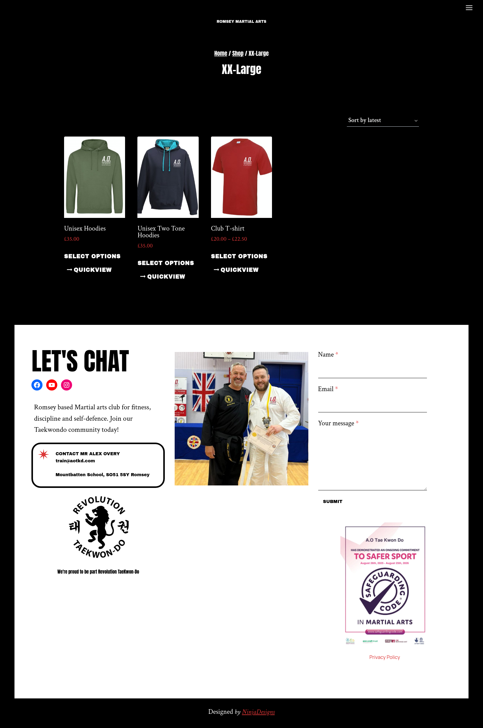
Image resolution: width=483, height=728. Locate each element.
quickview (93, 270)
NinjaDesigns (258, 711)
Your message (338, 423)
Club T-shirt (228, 228)
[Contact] (98, 466)
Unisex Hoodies (85, 228)
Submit (333, 501)
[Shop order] (383, 121)
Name (328, 354)
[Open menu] (469, 7)
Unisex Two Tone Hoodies (161, 232)
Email (328, 389)
